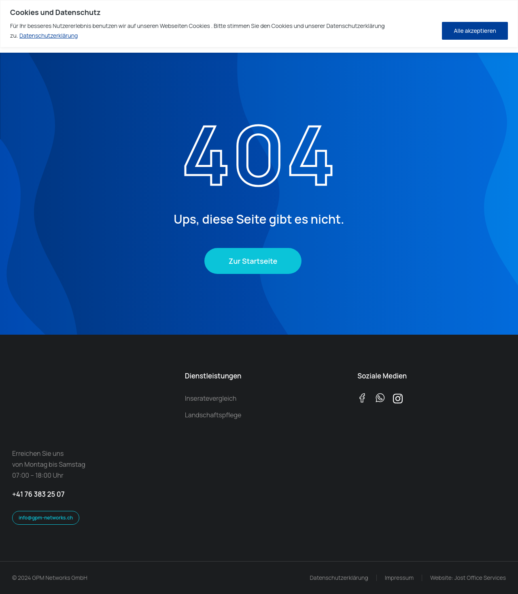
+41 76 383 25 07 (38, 494)
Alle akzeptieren (475, 30)
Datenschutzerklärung (48, 35)
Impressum (399, 577)
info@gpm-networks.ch (46, 517)
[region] (259, 23)
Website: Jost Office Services (468, 577)
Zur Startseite (253, 261)
